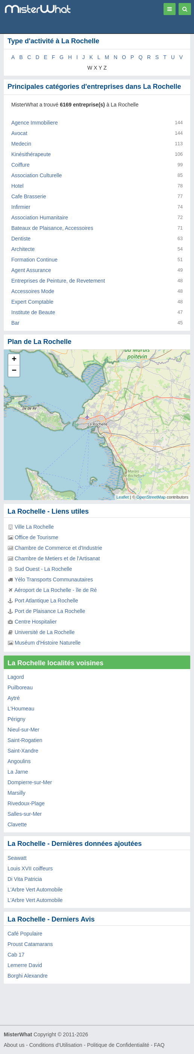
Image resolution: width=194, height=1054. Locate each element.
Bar (15, 323)
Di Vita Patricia (25, 879)
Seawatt (17, 858)
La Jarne (18, 772)
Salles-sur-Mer (25, 814)
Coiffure (20, 165)
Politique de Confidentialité (118, 1045)
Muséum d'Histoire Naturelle (47, 643)
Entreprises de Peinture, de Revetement (58, 281)
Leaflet (123, 497)
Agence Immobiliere (34, 123)
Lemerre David (25, 965)
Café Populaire (25, 934)
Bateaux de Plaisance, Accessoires (52, 228)
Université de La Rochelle (45, 632)
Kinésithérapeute (31, 154)
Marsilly (16, 793)
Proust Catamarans (30, 944)
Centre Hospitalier (36, 622)
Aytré (14, 698)
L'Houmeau (21, 709)
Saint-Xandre (23, 751)
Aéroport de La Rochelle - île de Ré (55, 590)
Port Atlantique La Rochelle (46, 601)
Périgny (16, 719)
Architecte (23, 249)
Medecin (21, 144)
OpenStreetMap (151, 497)
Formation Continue (34, 260)
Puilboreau (20, 687)
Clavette (17, 824)
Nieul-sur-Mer (23, 730)
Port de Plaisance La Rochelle (50, 611)
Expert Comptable (32, 302)
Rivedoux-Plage (26, 803)
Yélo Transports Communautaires (54, 579)
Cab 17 (16, 955)
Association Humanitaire (39, 217)
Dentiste (20, 239)
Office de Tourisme (36, 537)
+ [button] (14, 359)
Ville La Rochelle (34, 527)
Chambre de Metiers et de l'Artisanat (57, 558)
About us (14, 1045)
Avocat (19, 133)
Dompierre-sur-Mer (30, 782)
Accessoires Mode (32, 291)
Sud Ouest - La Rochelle (43, 569)
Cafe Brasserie (28, 196)
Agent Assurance (31, 270)
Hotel (17, 186)
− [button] (14, 371)
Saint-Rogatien (25, 740)
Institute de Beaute (33, 312)
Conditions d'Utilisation (55, 1045)
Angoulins (19, 761)
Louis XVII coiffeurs (30, 868)
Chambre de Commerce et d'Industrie (58, 548)
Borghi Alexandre (28, 976)
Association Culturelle (36, 175)
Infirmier (20, 207)
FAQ (159, 1045)
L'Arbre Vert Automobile (35, 890)
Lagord (16, 677)
